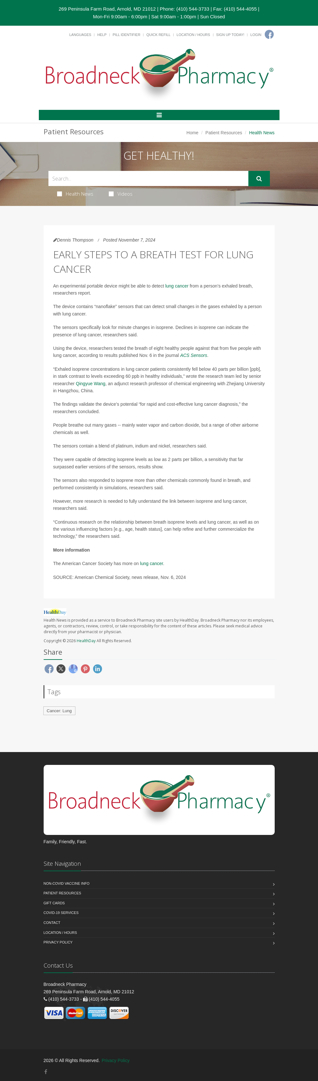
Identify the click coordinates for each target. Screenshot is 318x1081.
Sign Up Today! (230, 35)
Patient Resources (223, 132)
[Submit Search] (259, 178)
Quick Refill (158, 35)
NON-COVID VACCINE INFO (67, 883)
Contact (52, 923)
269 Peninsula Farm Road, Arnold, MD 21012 (107, 9)
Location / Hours (193, 35)
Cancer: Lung (59, 710)
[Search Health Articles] (148, 178)
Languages (80, 35)
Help (102, 35)
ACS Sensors (193, 355)
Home (192, 132)
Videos (121, 194)
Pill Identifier (126, 35)
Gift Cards (54, 903)
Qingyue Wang (90, 383)
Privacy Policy (58, 942)
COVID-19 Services (61, 913)
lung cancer (176, 285)
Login (255, 35)
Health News (75, 194)
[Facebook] (269, 34)
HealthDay (86, 640)
